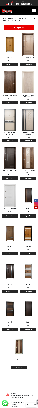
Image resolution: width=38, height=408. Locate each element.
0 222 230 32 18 (14, 4)
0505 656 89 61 (26, 4)
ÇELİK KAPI (18, 18)
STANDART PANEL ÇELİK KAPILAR (18, 19)
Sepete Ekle (9, 64)
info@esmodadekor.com (20, 2)
